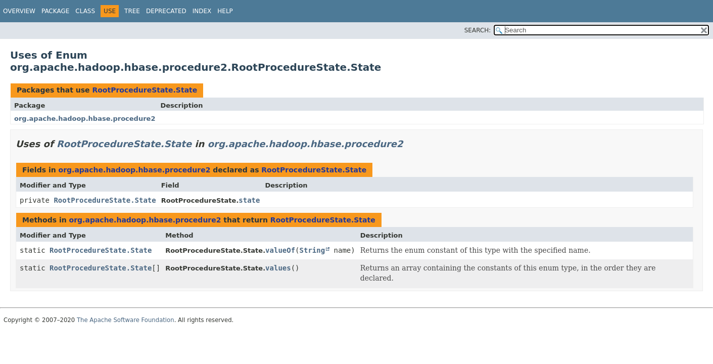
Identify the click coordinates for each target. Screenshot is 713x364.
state (249, 200)
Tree (132, 11)
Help (225, 11)
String (312, 250)
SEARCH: (477, 30)
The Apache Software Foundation (125, 320)
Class (85, 11)
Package (55, 11)
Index (202, 11)
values (278, 268)
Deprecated (166, 11)
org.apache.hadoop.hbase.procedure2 (84, 118)
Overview (19, 11)
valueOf (280, 250)
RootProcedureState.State (144, 90)
